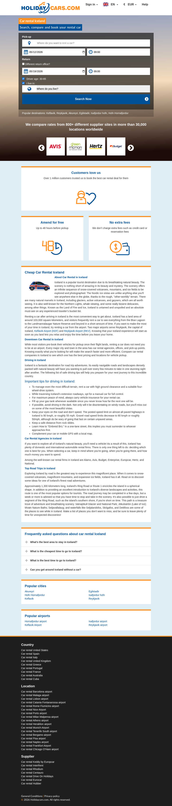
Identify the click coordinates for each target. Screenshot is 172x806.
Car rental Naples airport (35, 742)
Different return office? (36, 64)
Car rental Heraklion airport (36, 724)
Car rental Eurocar (31, 779)
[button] (110, 4)
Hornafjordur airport (36, 621)
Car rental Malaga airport (35, 695)
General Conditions (32, 796)
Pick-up (26, 36)
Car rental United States (34, 650)
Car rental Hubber (31, 783)
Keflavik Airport (33, 625)
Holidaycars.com (39, 799)
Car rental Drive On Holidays (37, 776)
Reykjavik (62, 113)
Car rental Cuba (30, 679)
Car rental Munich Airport (35, 727)
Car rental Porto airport (34, 713)
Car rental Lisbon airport (34, 698)
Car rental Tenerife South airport (39, 731)
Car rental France (31, 671)
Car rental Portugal (32, 668)
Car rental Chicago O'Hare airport (40, 749)
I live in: (28, 83)
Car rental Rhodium (32, 769)
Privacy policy (51, 796)
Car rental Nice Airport (33, 709)
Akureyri (73, 113)
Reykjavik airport (98, 625)
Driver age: (34, 78)
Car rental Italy (29, 657)
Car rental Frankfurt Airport (36, 745)
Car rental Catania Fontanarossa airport (43, 702)
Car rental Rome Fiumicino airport (40, 706)
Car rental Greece (31, 664)
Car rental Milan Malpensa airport (40, 716)
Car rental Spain (30, 653)
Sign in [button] (92, 4)
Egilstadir (84, 113)
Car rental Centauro (32, 772)
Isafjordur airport (98, 621)
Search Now (111, 99)
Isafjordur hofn (99, 113)
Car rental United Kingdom (36, 661)
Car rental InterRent (32, 765)
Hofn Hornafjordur (118, 113)
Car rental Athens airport (35, 720)
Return (26, 59)
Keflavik (50, 113)
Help (145, 4)
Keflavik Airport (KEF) (46, 330)
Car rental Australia (32, 675)
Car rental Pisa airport (33, 738)
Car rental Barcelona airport (36, 691)
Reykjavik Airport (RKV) (77, 330)
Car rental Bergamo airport (36, 734)
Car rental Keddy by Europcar (37, 761)
